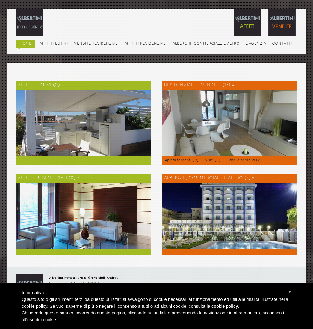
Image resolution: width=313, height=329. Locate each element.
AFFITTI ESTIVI (54, 44)
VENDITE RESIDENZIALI (96, 44)
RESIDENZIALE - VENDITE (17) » (199, 85)
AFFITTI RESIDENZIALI (146, 44)
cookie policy (224, 306)
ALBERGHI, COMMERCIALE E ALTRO (206, 44)
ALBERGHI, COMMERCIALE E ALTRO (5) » (209, 178)
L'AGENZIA (256, 44)
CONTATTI (282, 44)
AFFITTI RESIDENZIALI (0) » (49, 178)
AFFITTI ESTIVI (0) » (41, 85)
